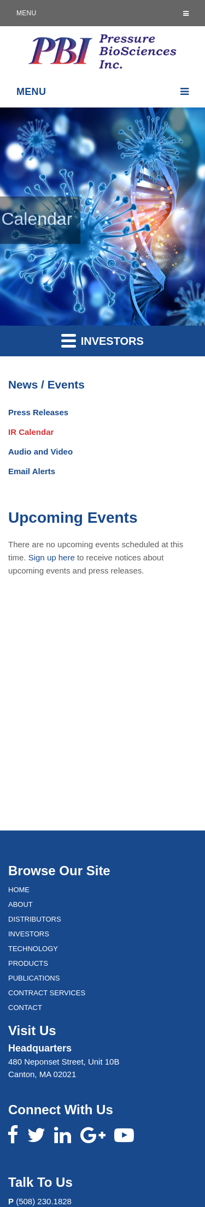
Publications (34, 978)
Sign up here (51, 557)
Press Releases (38, 412)
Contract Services (46, 993)
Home (19, 890)
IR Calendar (31, 432)
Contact (25, 1007)
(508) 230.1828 (44, 1201)
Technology (33, 949)
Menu (102, 13)
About (20, 904)
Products (28, 963)
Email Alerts (31, 471)
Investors (102, 340)
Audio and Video (40, 451)
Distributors (34, 919)
